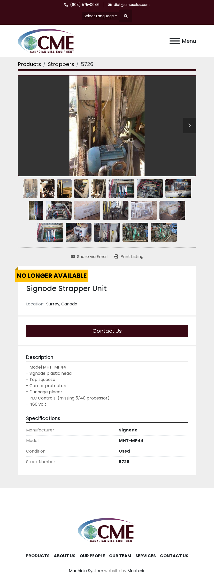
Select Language (99, 16)
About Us (64, 556)
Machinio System (86, 571)
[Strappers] (61, 64)
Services (145, 556)
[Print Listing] (129, 257)
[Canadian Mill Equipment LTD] (107, 530)
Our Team (120, 556)
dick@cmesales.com (132, 4)
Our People (92, 556)
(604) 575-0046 (85, 4)
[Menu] (175, 41)
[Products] (29, 64)
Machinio (136, 571)
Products (38, 556)
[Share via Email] (89, 257)
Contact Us (107, 331)
